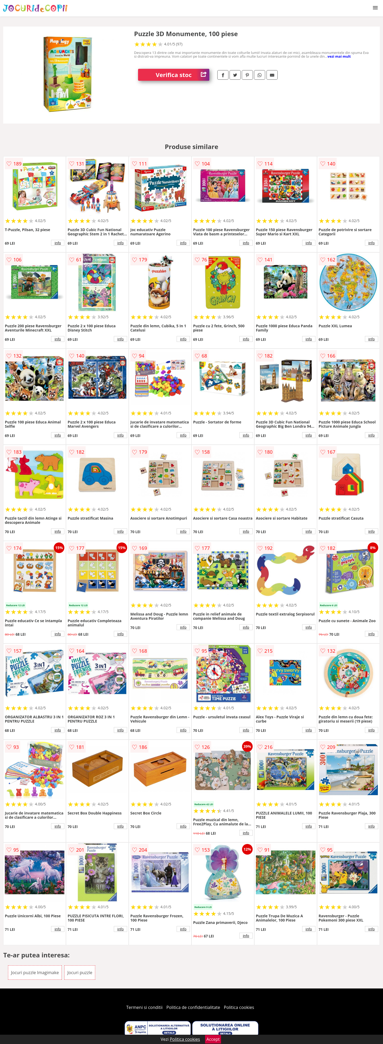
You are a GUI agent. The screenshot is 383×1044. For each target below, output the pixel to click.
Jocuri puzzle (79, 972)
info (58, 242)
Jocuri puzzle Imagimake (35, 972)
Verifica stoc (182, 75)
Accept (213, 1039)
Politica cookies (239, 1007)
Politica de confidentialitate (193, 1007)
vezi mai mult (339, 56)
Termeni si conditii (144, 1007)
